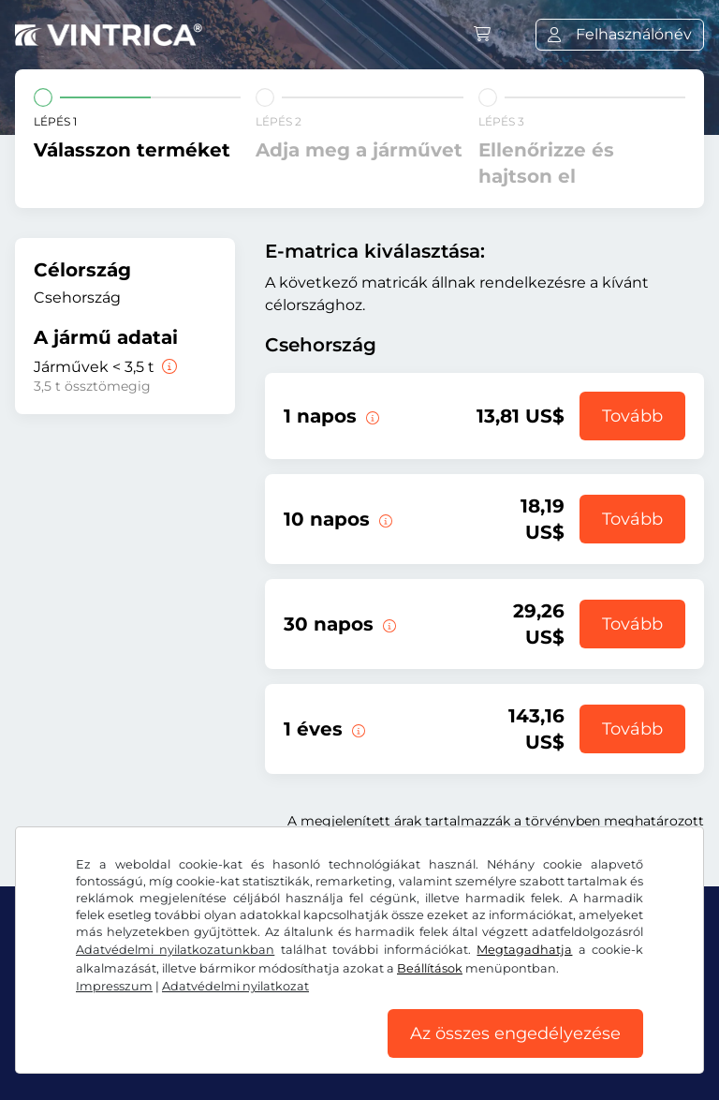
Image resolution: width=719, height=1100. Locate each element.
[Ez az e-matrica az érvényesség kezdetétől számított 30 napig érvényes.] (387, 624)
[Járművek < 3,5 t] (167, 367)
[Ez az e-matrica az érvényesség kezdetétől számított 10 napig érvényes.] (383, 519)
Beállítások (429, 968)
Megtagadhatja (524, 950)
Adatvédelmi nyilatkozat (235, 986)
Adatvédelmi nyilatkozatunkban (175, 950)
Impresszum (114, 986)
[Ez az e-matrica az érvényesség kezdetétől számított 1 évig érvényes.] (356, 729)
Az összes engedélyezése (515, 1033)
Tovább (632, 416)
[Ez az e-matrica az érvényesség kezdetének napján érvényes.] (370, 416)
